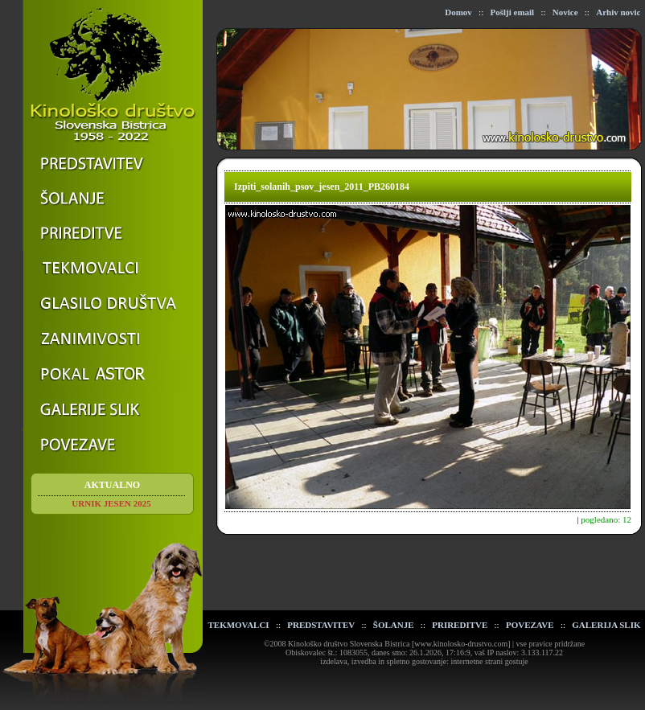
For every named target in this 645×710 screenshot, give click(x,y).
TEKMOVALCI (238, 625)
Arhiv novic (618, 12)
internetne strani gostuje (489, 661)
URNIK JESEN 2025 (111, 503)
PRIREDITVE (459, 625)
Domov (458, 12)
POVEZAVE (530, 625)
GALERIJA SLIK (606, 625)
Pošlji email (512, 12)
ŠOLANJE (393, 625)
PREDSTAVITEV (321, 625)
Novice (565, 12)
